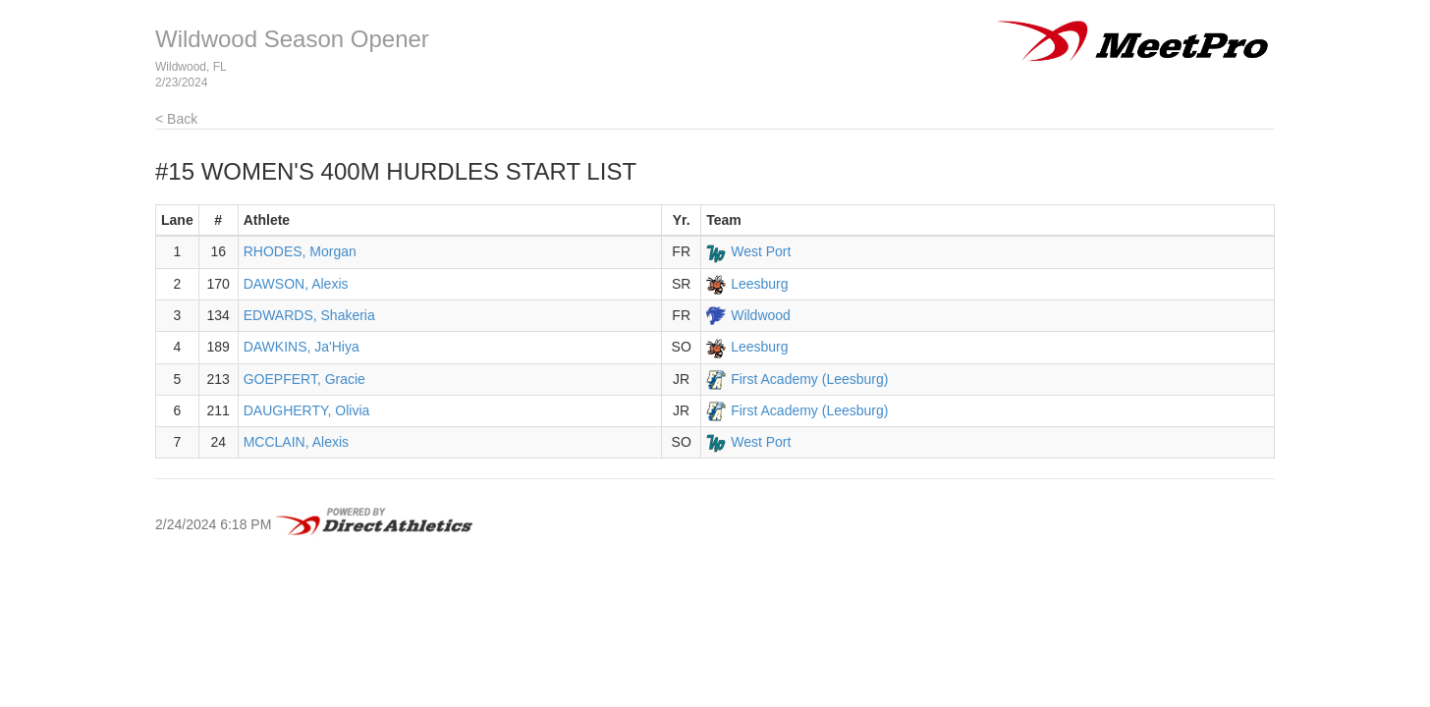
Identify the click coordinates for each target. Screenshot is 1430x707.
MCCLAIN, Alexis (296, 442)
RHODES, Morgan (300, 251)
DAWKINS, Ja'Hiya (301, 346)
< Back (176, 119)
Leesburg (759, 284)
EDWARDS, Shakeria (309, 315)
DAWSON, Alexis (296, 284)
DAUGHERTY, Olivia (307, 410)
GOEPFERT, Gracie (304, 379)
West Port (761, 251)
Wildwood (761, 315)
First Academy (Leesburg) (809, 379)
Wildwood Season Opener (292, 39)
